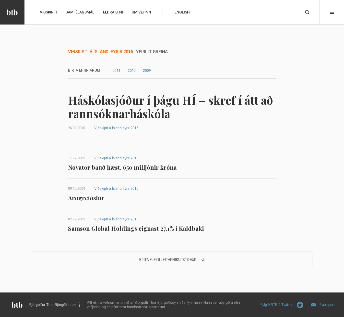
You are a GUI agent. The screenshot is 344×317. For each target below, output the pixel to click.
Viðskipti (48, 12)
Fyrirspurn (327, 305)
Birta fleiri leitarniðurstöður (167, 259)
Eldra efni (113, 12)
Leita (307, 12)
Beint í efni (332, 12)
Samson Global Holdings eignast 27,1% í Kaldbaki (136, 228)
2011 (116, 70)
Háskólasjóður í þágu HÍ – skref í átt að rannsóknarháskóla (170, 106)
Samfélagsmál (80, 12)
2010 (132, 70)
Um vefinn (141, 12)
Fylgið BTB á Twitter (277, 305)
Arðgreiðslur (86, 198)
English (182, 12)
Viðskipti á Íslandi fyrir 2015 (116, 128)
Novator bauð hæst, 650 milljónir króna (122, 167)
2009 (147, 70)
